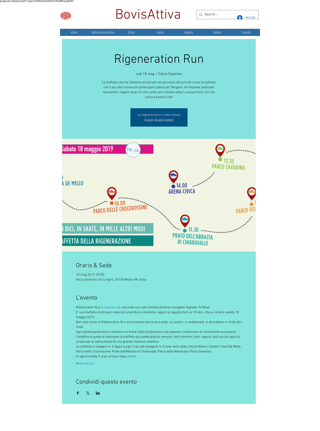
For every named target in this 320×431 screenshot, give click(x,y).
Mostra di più (85, 364)
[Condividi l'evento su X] (88, 393)
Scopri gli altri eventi (158, 120)
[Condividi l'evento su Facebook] (78, 393)
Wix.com (190, 422)
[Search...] (227, 14)
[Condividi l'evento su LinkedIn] (98, 393)
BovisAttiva (149, 15)
